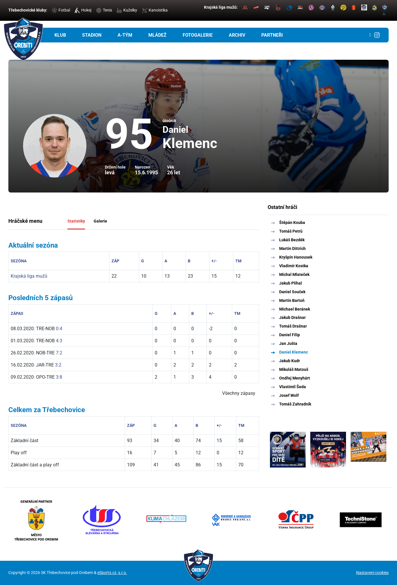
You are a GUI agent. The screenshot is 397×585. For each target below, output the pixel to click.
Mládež (157, 35)
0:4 (59, 328)
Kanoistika (155, 10)
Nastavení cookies (372, 572)
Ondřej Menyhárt (294, 378)
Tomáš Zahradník (295, 404)
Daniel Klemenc (293, 352)
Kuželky (127, 10)
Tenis (104, 10)
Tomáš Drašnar (293, 326)
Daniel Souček (292, 291)
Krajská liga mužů (29, 276)
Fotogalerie (198, 35)
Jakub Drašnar (292, 317)
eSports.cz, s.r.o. (112, 572)
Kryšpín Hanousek (295, 257)
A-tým (125, 35)
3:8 (59, 377)
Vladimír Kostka (293, 265)
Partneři (272, 35)
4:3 (59, 340)
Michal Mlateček (294, 274)
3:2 (58, 365)
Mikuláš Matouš (293, 369)
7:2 (59, 353)
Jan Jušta (288, 343)
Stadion (91, 35)
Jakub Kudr (289, 360)
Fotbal (61, 10)
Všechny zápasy (238, 393)
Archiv (237, 35)
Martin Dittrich (292, 248)
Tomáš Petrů (291, 231)
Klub (60, 35)
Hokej (83, 10)
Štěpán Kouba (292, 222)
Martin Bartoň (292, 300)
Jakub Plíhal (290, 283)
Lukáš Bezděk (292, 240)
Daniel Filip (289, 334)
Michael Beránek (294, 309)
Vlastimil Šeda (292, 386)
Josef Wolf (289, 395)
